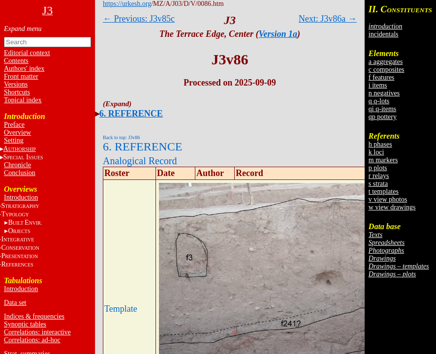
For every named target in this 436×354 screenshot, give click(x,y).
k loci (376, 152)
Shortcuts (17, 92)
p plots (378, 168)
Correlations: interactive (37, 332)
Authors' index (24, 68)
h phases (380, 144)
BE (25, 222)
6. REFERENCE (131, 113)
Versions (16, 84)
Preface (14, 124)
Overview (17, 132)
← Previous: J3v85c (139, 19)
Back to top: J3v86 (121, 137)
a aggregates (386, 61)
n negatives (384, 93)
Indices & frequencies (34, 316)
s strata (378, 183)
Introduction (21, 197)
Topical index (22, 100)
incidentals (384, 34)
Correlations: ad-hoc (32, 340)
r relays (379, 175)
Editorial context (27, 53)
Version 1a (278, 34)
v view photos (388, 199)
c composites (387, 69)
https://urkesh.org (127, 3)
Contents (16, 60)
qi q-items (382, 109)
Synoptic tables (25, 324)
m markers (383, 160)
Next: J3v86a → (328, 19)
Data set (15, 302)
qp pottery (383, 116)
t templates (384, 191)
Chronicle (17, 165)
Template (120, 309)
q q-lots (379, 101)
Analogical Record (140, 160)
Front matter (21, 76)
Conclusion (19, 173)
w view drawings (392, 207)
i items (378, 85)
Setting (14, 140)
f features (381, 77)
